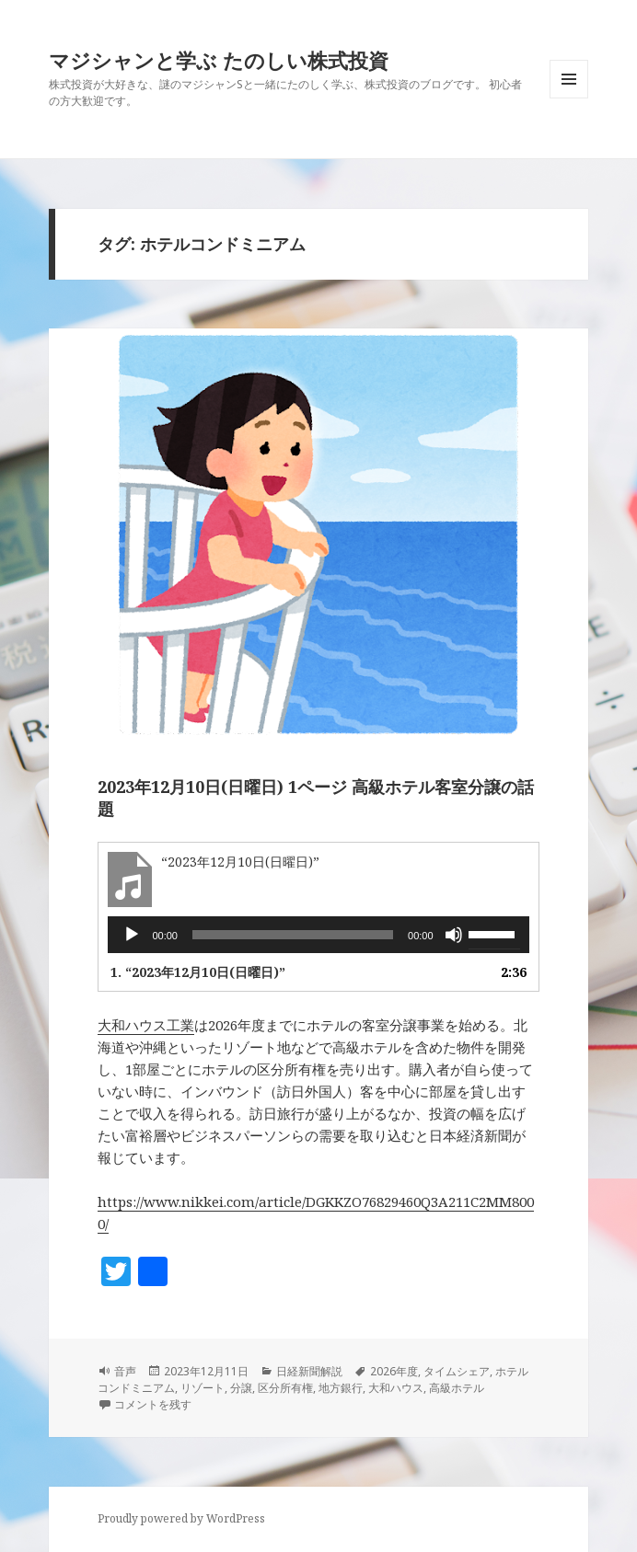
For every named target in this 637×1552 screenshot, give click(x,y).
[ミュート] (454, 934)
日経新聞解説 (309, 1371)
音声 (125, 1371)
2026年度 (394, 1371)
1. (197, 972)
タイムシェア (456, 1371)
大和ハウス (395, 1388)
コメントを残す (152, 1404)
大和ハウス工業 (146, 1025)
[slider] (292, 934)
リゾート (202, 1388)
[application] (318, 934)
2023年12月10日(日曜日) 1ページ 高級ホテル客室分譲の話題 (316, 798)
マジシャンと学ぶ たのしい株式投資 (218, 60)
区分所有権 (285, 1388)
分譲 (241, 1388)
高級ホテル (456, 1388)
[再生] (131, 934)
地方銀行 (340, 1388)
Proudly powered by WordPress (181, 1518)
